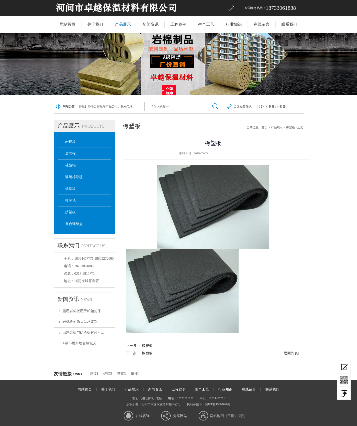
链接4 (135, 374)
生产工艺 (206, 24)
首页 (265, 127)
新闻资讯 (151, 24)
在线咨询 (143, 416)
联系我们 (289, 24)
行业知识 (234, 24)
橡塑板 (70, 189)
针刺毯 (70, 200)
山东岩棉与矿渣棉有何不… (83, 332)
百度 (230, 416)
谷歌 (240, 416)
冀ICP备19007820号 (218, 404)
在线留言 (262, 24)
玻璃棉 (70, 153)
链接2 (107, 374)
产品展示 (123, 24)
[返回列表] (291, 353)
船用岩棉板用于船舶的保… (83, 311)
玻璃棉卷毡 (74, 177)
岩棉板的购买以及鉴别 (79, 322)
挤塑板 (70, 212)
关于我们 (95, 24)
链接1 (94, 374)
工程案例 (178, 24)
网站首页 (67, 24)
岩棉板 (70, 142)
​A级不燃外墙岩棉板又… (81, 343)
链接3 (121, 374)
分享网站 (180, 416)
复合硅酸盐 (74, 224)
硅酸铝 (70, 165)
